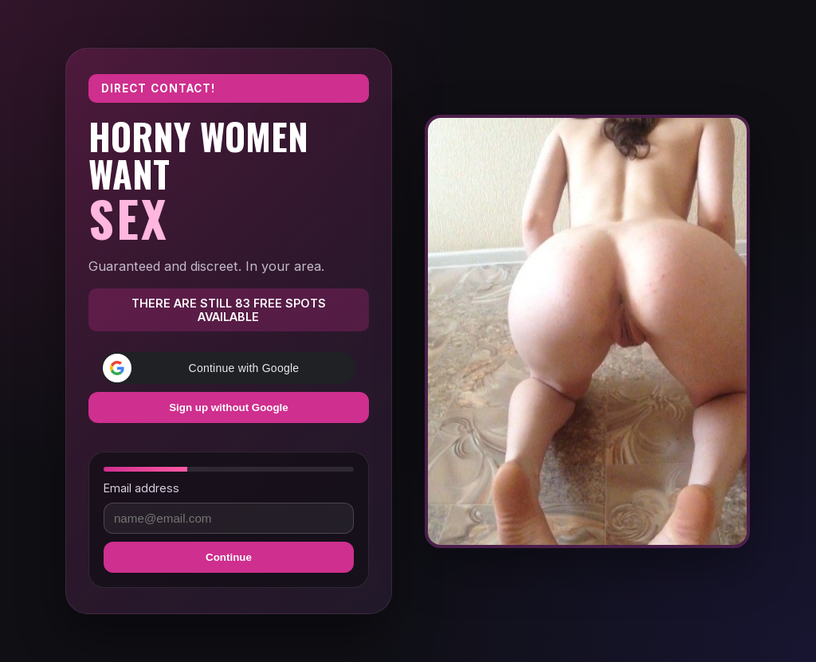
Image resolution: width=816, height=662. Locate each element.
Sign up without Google (228, 407)
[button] (228, 368)
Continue (229, 557)
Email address (141, 488)
